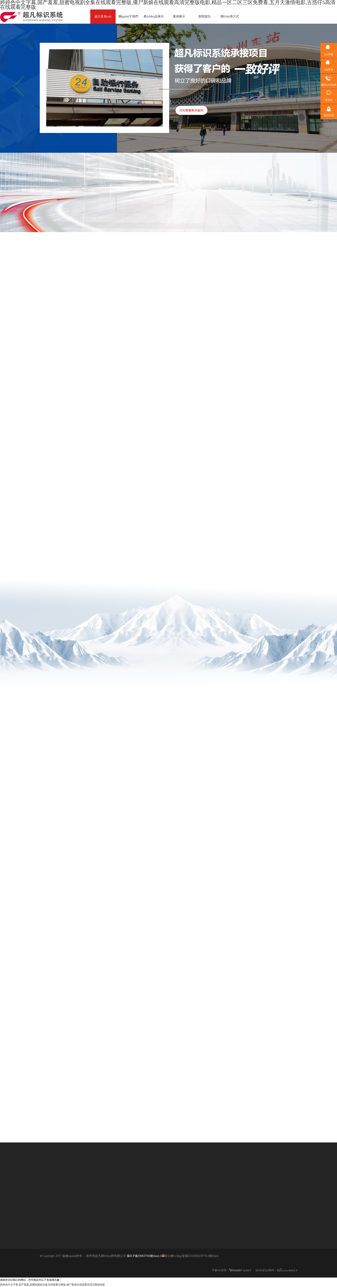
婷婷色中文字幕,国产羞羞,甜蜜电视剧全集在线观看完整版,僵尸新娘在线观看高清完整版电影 (52, 1284)
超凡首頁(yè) (103, 16)
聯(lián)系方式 (230, 16)
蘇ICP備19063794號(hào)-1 (144, 1256)
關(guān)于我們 (128, 16)
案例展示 (179, 16)
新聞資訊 (204, 16)
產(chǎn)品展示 (154, 16)
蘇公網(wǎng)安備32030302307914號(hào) (190, 1256)
